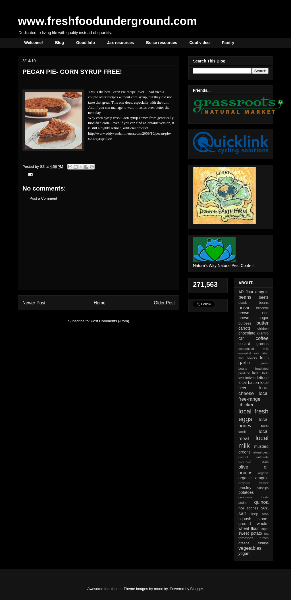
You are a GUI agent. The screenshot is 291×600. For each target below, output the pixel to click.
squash (244, 519)
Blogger (196, 589)
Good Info (85, 42)
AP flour (245, 292)
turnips (263, 543)
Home (100, 302)
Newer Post (33, 302)
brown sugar (253, 317)
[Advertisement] (98, 249)
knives (250, 378)
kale (255, 373)
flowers (252, 358)
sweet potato (250, 533)
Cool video (199, 42)
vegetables (249, 548)
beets (264, 297)
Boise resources (161, 42)
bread (244, 307)
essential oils (248, 353)
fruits (264, 358)
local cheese (253, 390)
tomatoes (245, 538)
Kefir (265, 373)
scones (252, 508)
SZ (42, 166)
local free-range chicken (253, 399)
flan (241, 358)
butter (262, 323)
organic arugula (253, 478)
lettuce (263, 377)
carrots (244, 328)
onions (245, 472)
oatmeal (244, 462)
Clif (241, 339)
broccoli (262, 308)
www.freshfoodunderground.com (107, 21)
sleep (254, 514)
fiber (265, 353)
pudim (242, 502)
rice (241, 508)
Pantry (228, 42)
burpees (244, 323)
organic (263, 473)
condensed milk (253, 348)
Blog (59, 42)
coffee (262, 338)
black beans (253, 303)
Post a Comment (43, 198)
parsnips (263, 488)
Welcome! (33, 42)
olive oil (253, 467)
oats (265, 462)
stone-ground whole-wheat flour (253, 524)
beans (244, 297)
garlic (244, 362)
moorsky (161, 589)
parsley (244, 487)
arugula (262, 292)
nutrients (262, 457)
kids (241, 378)
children (263, 328)
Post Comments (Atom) (110, 321)
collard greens (253, 343)
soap (265, 514)
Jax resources (120, 42)
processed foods (253, 497)
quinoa (261, 502)
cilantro (263, 333)
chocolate (246, 333)
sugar (265, 528)
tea (266, 533)
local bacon (248, 382)
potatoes (246, 492)
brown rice (253, 313)
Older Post (164, 302)
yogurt (244, 553)
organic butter (253, 483)
